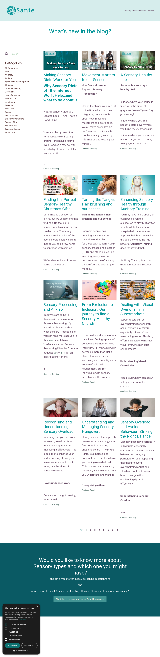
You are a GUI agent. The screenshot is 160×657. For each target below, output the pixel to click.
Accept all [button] (12, 645)
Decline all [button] (29, 645)
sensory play (12, 135)
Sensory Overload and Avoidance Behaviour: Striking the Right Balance (137, 458)
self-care (10, 119)
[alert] (21, 629)
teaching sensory (15, 144)
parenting (10, 114)
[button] (21, 651)
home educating (14, 102)
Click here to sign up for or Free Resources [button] (80, 634)
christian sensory (15, 93)
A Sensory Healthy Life (132, 78)
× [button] (37, 606)
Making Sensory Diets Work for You (59, 81)
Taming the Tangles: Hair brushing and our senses (98, 215)
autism (9, 81)
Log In (151, 10)
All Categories (13, 68)
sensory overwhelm (16, 131)
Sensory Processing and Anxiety (59, 325)
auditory (10, 77)
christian (10, 89)
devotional (11, 98)
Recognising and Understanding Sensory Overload (60, 452)
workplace (11, 148)
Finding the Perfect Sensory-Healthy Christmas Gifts (60, 215)
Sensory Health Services (135, 10)
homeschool (12, 106)
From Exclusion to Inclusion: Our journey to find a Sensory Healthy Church (98, 330)
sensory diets (13, 127)
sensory (9, 123)
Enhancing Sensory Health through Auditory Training (136, 215)
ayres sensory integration (20, 85)
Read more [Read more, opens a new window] (22, 620)
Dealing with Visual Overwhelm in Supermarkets (134, 327)
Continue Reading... (52, 175)
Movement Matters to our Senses (96, 81)
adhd (8, 73)
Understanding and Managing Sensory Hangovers (96, 452)
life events (11, 110)
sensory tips (12, 139)
